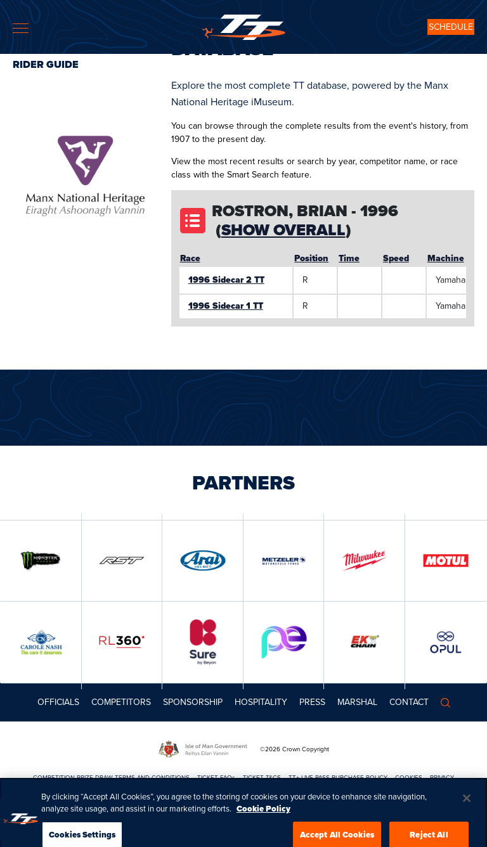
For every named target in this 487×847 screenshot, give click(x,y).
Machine (445, 258)
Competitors (121, 702)
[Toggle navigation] (21, 28)
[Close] (467, 822)
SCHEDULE (451, 27)
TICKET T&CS (262, 777)
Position (311, 258)
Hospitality (261, 702)
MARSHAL (357, 702)
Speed (396, 258)
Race (190, 258)
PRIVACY (442, 777)
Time (349, 258)
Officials (58, 702)
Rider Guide (46, 64)
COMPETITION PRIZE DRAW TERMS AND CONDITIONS (111, 777)
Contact (409, 702)
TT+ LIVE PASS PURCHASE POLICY (338, 777)
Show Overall (283, 230)
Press (312, 702)
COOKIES (408, 777)
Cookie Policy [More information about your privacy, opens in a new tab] (263, 833)
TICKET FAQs (216, 777)
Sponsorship (193, 702)
